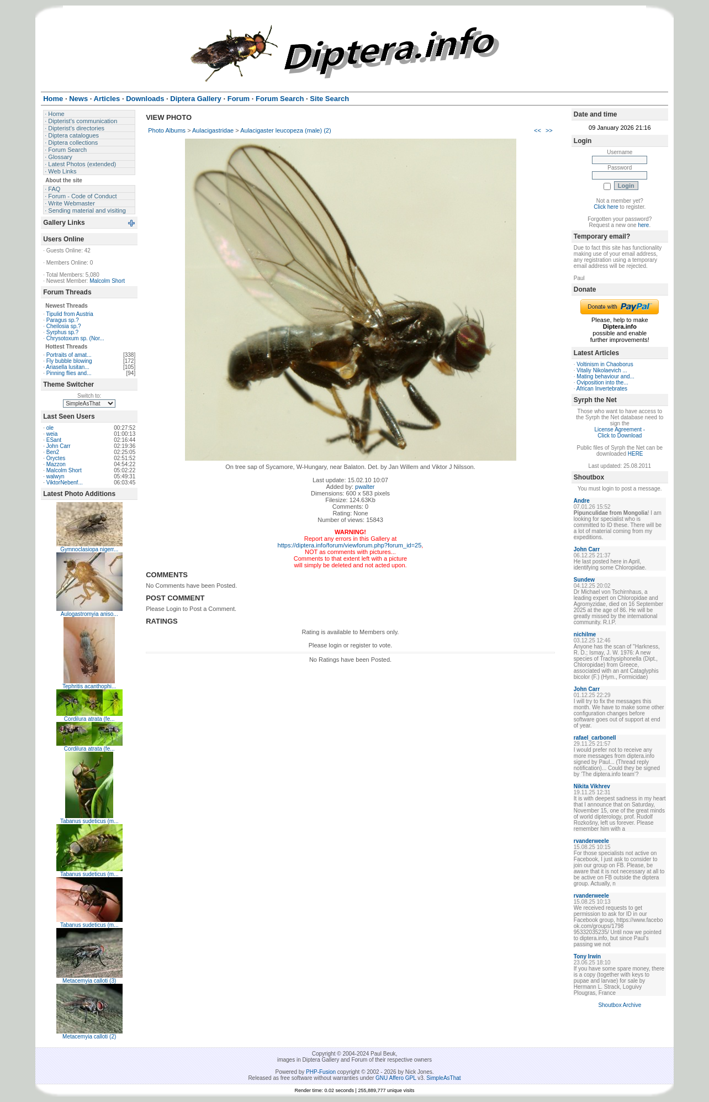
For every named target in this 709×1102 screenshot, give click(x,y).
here (643, 225)
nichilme (585, 634)
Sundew (584, 580)
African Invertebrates (601, 389)
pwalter (364, 486)
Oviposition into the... (602, 382)
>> (549, 130)
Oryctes (55, 458)
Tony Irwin (587, 956)
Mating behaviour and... (605, 376)
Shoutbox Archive (619, 1005)
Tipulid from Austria (69, 314)
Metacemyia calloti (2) (89, 1037)
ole (50, 428)
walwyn (55, 476)
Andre (582, 501)
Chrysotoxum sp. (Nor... (75, 338)
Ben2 (52, 452)
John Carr (58, 446)
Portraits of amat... (69, 355)
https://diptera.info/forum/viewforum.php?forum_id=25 (350, 545)
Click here (606, 207)
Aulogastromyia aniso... (89, 614)
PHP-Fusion (321, 1072)
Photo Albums (167, 130)
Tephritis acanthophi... (89, 686)
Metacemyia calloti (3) (89, 981)
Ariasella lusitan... (67, 367)
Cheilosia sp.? (63, 326)
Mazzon (56, 464)
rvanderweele (591, 841)
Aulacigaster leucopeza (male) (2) (285, 130)
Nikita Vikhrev (592, 786)
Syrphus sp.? (62, 332)
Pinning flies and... (69, 373)
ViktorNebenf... (64, 482)
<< (537, 130)
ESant (53, 440)
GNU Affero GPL (395, 1078)
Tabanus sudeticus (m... (89, 821)
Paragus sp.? (62, 320)
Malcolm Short (107, 281)
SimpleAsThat (443, 1078)
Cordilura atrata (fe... (89, 719)
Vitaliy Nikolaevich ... (601, 370)
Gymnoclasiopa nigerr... (89, 549)
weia (52, 434)
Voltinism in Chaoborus (604, 364)
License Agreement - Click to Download (619, 432)
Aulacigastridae (213, 130)
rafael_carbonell (595, 738)
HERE (635, 454)
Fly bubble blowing (69, 361)
